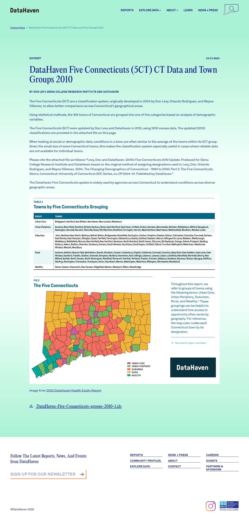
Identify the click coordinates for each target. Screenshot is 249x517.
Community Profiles (145, 460)
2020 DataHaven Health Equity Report (74, 390)
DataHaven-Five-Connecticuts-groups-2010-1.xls (75, 406)
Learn (188, 10)
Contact (174, 466)
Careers (212, 455)
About (173, 460)
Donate (211, 460)
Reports (127, 10)
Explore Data (17, 27)
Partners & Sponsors (214, 468)
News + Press (208, 10)
